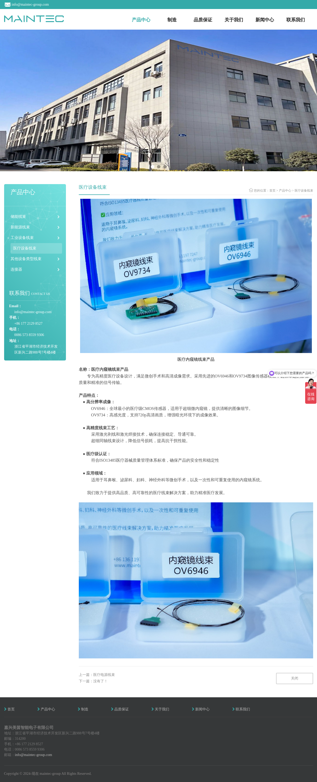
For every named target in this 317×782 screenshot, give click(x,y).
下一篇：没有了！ (93, 681)
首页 (272, 190)
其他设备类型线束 (26, 259)
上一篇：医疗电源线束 (97, 675)
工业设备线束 (22, 238)
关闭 (294, 678)
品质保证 (203, 19)
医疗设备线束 (24, 248)
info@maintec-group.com (33, 755)
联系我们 (295, 19)
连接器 (16, 269)
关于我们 (234, 19)
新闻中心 (264, 19)
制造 (172, 19)
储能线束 (18, 216)
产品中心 (141, 19)
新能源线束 (20, 227)
